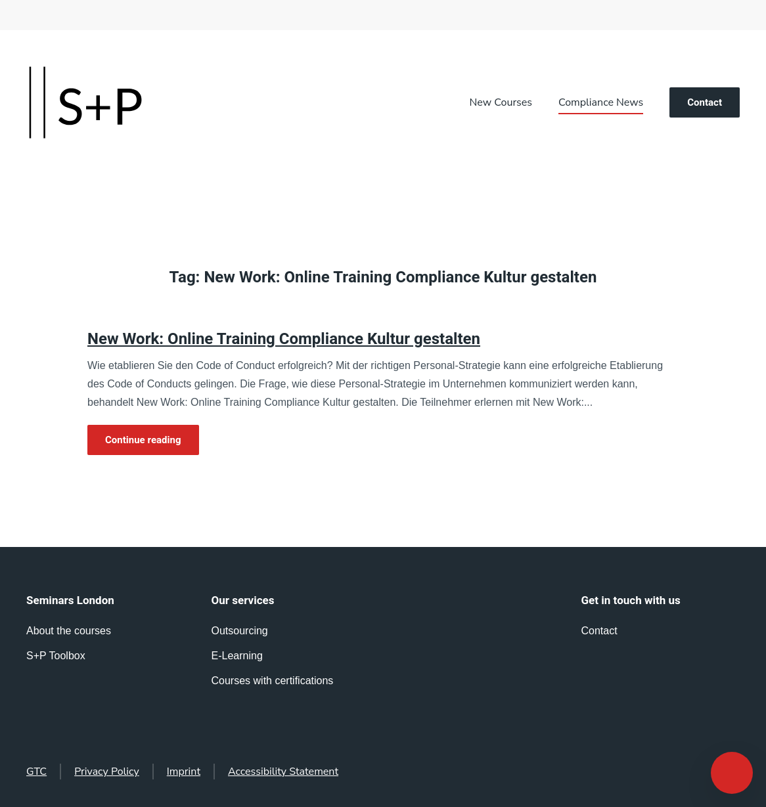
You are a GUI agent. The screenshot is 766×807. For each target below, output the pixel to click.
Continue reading (143, 440)
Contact (704, 102)
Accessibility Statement (283, 771)
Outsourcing (240, 630)
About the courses (68, 630)
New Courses (501, 102)
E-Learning (237, 655)
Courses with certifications (273, 680)
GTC (36, 771)
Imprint (183, 771)
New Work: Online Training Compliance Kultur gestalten (283, 339)
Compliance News (600, 102)
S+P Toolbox (55, 655)
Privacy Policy (106, 771)
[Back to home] (85, 102)
